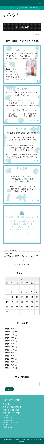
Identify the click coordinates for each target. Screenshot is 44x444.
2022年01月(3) (11, 364)
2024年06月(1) (11, 328)
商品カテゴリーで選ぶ (11, 422)
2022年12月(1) (11, 346)
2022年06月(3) (11, 352)
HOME (6, 416)
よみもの (20, 8)
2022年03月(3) (11, 358)
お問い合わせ (8, 427)
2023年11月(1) (11, 331)
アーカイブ (22, 323)
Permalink (8, 253)
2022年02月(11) (11, 361)
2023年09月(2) (11, 337)
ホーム (13, 8)
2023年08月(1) (11, 340)
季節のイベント (9, 418)
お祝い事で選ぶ (9, 420)
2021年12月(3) (11, 367)
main (26, 264)
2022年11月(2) (11, 349)
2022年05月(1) (11, 355)
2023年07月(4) (11, 343)
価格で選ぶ (7, 424)
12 (22, 297)
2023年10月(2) (11, 334)
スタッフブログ (10, 250)
